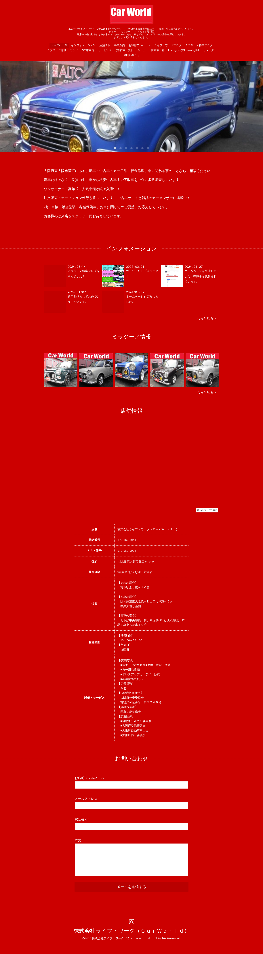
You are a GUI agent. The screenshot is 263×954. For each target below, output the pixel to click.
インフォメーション (83, 45)
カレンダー (210, 50)
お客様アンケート (139, 45)
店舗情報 (104, 45)
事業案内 (119, 45)
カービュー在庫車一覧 (151, 50)
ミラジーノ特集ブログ (199, 45)
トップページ (59, 45)
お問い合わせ (131, 55)
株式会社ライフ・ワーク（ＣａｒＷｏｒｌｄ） (132, 931)
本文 (78, 840)
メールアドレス (87, 799)
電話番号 (82, 819)
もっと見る (206, 318)
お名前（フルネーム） (92, 778)
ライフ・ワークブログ (168, 45)
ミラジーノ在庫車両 (82, 50)
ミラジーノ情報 (56, 50)
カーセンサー (162, 198)
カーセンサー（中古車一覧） (116, 50)
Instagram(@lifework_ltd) (183, 50)
